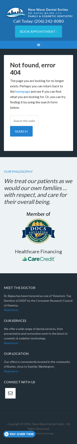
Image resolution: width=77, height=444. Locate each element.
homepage (22, 91)
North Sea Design (44, 433)
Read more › (11, 310)
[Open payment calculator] (19, 434)
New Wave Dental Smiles (38, 13)
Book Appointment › (38, 31)
